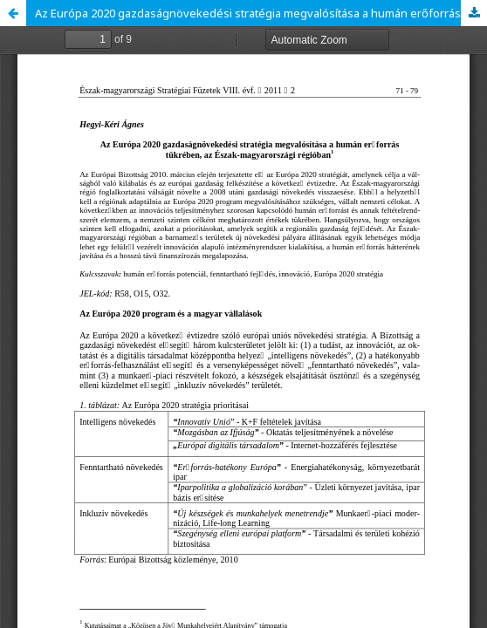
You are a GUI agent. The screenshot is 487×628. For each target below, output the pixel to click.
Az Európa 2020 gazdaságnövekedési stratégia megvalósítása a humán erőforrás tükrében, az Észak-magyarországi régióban (261, 13)
